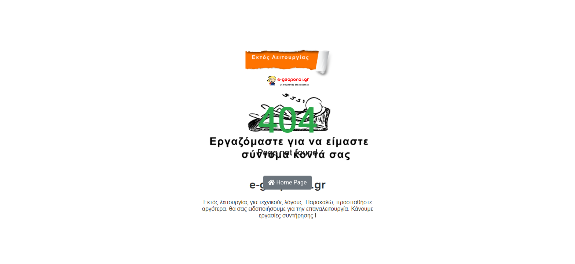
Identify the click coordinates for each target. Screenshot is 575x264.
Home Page (287, 182)
